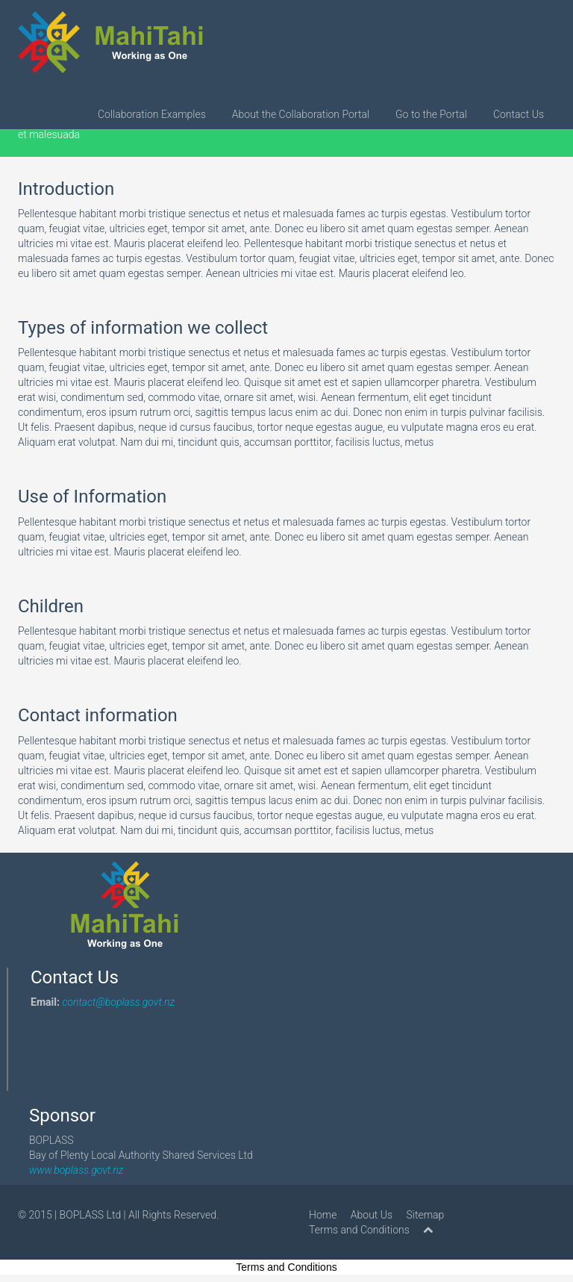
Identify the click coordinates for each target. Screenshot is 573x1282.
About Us (371, 1215)
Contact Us (518, 114)
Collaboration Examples (152, 114)
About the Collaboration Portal (300, 114)
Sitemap (426, 1215)
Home (322, 1215)
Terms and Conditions (359, 1230)
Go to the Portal (431, 114)
